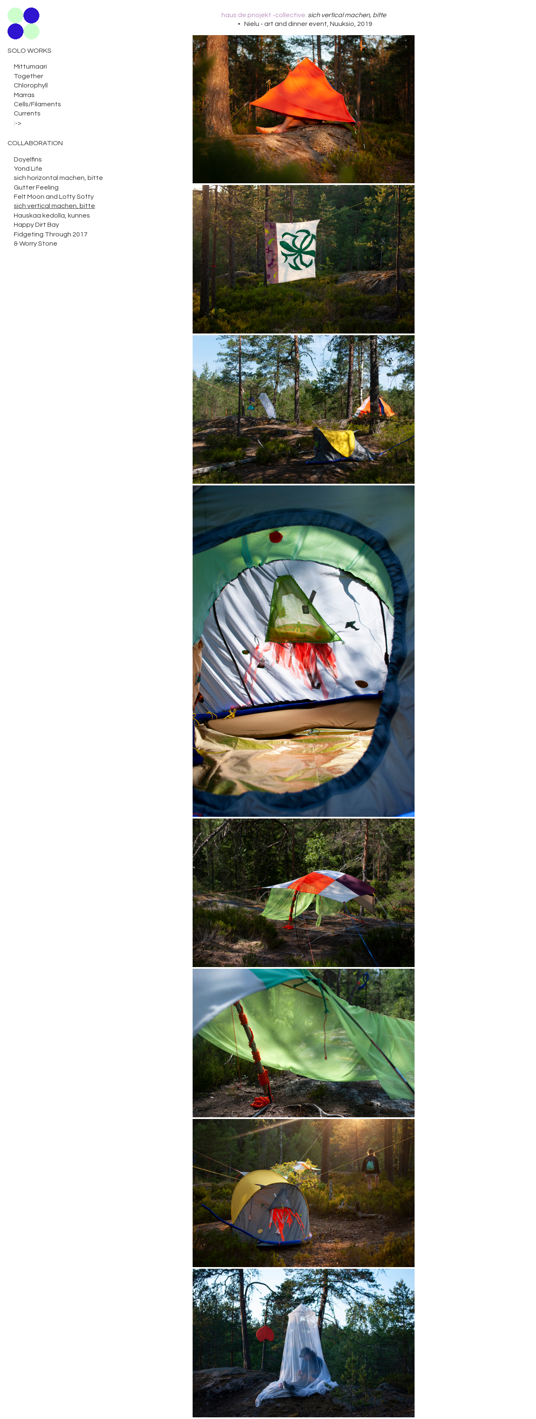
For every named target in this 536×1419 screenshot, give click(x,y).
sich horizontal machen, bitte (58, 177)
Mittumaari (30, 66)
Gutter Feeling (36, 187)
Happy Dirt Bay (36, 224)
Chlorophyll (31, 85)
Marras (24, 95)
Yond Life (28, 168)
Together (28, 76)
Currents (27, 113)
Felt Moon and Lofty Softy (54, 196)
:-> (17, 123)
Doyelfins (28, 159)
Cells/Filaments (37, 104)
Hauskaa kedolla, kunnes (52, 215)
